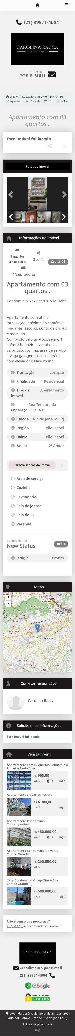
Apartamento (19, 101)
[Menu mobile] (37, 5)
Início (12, 96)
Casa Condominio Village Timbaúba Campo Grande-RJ (32, 882)
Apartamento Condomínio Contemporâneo (26, 822)
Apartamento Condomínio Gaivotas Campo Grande (32, 852)
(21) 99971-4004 (41, 22)
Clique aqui (15, 926)
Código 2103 (42, 101)
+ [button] (8, 598)
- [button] (8, 604)
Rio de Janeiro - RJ (50, 96)
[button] (11, 194)
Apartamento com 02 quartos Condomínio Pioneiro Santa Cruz (37, 766)
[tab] (19, 166)
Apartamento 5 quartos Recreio (29, 794)
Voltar (63, 101)
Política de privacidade (37, 1024)
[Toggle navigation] (66, 5)
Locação (28, 96)
